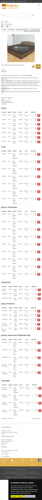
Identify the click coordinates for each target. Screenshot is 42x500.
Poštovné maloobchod (6, 441)
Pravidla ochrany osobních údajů (9, 432)
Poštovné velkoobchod (6, 440)
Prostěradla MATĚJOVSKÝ (22, 29)
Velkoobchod (4, 443)
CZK (4, 26)
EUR (9, 26)
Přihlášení (6, 22)
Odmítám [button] (20, 496)
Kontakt (3, 434)
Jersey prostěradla (35, 29)
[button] (38, 115)
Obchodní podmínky (6, 430)
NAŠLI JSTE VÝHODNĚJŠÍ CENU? (32, 31)
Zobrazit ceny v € (36, 418)
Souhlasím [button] (14, 496)
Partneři (3, 444)
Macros (32, 477)
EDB (35, 477)
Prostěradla (11, 29)
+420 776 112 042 (10, 1)
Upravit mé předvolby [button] (29, 496)
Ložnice (4, 29)
